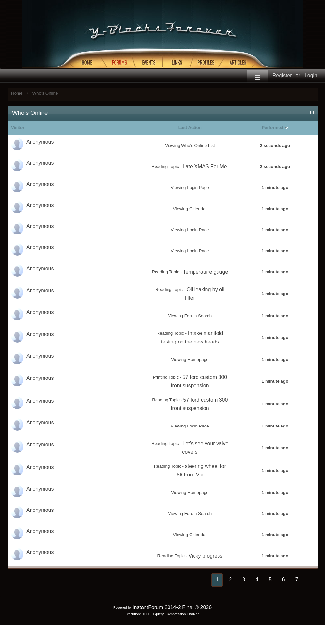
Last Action (190, 127)
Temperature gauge (205, 272)
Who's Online (45, 93)
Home (17, 93)
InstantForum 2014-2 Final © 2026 (172, 607)
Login (311, 75)
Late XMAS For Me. (206, 166)
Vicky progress (206, 556)
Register (282, 75)
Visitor (17, 127)
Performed (272, 127)
